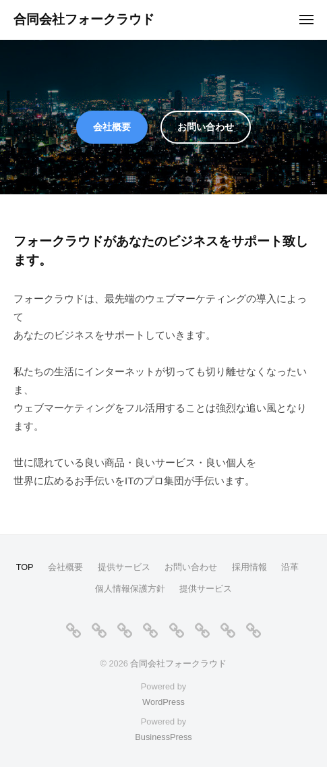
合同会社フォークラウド (83, 19)
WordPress (163, 702)
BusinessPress (163, 737)
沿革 (290, 567)
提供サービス (124, 567)
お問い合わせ (205, 126)
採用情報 (249, 567)
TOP (25, 567)
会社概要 (112, 126)
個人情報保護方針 (130, 589)
